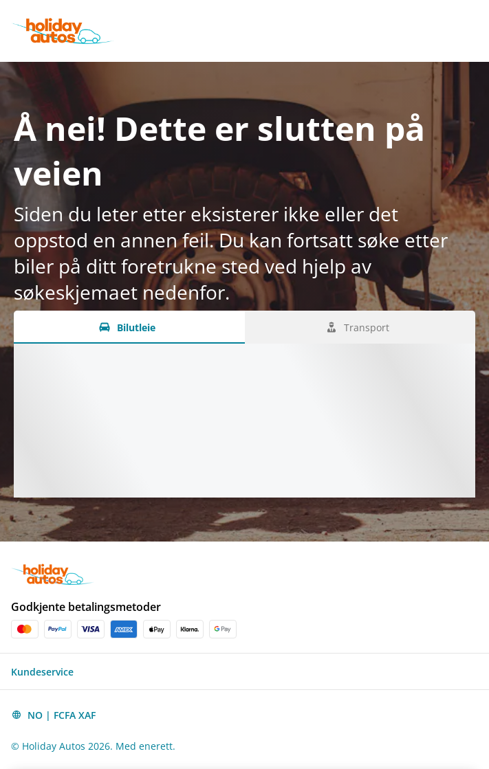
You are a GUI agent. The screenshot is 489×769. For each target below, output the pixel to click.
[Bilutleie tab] (129, 327)
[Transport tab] (360, 327)
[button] (244, 671)
